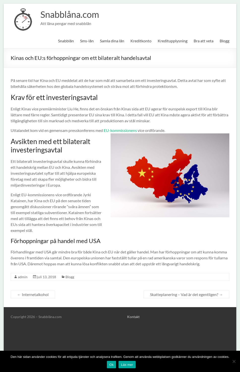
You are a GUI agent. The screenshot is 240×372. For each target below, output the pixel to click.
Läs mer (127, 365)
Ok (111, 365)
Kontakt (133, 317)
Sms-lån (87, 40)
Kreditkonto (140, 40)
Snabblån (66, 40)
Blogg (224, 40)
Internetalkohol (33, 294)
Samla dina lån (112, 40)
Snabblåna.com (69, 14)
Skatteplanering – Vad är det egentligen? (186, 294)
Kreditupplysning (172, 40)
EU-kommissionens (120, 130)
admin (23, 277)
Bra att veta (203, 40)
